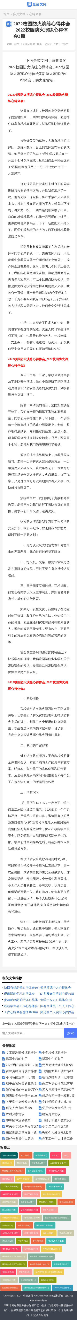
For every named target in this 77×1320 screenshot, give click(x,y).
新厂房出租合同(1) (35, 1171)
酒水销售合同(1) (60, 1179)
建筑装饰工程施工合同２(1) (13, 1264)
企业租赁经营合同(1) (10, 1288)
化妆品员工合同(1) (32, 1218)
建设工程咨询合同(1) (51, 1194)
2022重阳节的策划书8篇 (22, 1065)
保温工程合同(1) (38, 1163)
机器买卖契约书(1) (61, 1264)
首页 (6, 14)
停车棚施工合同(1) (56, 1171)
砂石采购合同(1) (9, 1210)
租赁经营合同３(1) (28, 1280)
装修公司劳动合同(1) (10, 1218)
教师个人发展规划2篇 (56, 1132)
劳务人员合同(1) (49, 1210)
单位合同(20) (7, 1241)
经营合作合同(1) (24, 1225)
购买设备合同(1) (27, 1202)
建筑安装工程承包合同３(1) (13, 1257)
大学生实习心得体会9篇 (56, 1000)
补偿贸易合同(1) (9, 1280)
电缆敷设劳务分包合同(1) (12, 1171)
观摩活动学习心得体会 (19, 993)
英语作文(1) (7, 1163)
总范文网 (28, 1295)
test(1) (66, 1155)
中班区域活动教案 (18, 1120)
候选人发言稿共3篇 (19, 1108)
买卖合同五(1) (8, 1272)
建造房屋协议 (51, 1114)
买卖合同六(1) (24, 1272)
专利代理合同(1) (31, 1249)
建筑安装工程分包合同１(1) (41, 1257)
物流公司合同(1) (31, 1233)
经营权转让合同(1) (46, 1202)
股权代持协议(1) (42, 1179)
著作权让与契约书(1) (10, 1249)
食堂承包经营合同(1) (10, 1233)
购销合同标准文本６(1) (39, 1264)
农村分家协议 (15, 1114)
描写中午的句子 (53, 1059)
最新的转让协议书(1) (44, 1225)
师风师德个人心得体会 (55, 987)
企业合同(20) (7, 1225)
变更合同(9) (23, 1241)
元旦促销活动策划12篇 (57, 1065)
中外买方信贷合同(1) (62, 1288)
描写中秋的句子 (17, 1059)
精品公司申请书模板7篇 (58, 1095)
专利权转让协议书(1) (51, 1249)
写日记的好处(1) (9, 1155)
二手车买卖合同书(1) (10, 1187)
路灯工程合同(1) (31, 1194)
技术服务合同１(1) (56, 1241)
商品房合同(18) (66, 1233)
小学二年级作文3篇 (55, 1126)
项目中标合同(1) (55, 1187)
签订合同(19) (38, 1241)
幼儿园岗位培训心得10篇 (57, 993)
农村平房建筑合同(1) (10, 1194)
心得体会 (35, 14)
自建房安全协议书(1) (58, 1163)
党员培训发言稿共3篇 (56, 1108)
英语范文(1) (22, 1163)
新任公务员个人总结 (20, 1138)
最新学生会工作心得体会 (21, 1006)
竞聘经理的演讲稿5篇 (56, 1101)
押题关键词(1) (41, 1155)
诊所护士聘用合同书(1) (33, 1187)
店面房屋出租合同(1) (29, 1210)
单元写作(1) (25, 1155)
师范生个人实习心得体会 (57, 1012)
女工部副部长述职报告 (21, 1052)
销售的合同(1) (48, 1233)
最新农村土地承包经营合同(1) (57, 1218)
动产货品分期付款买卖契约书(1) (49, 1272)
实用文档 (19, 14)
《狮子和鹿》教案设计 (57, 1120)
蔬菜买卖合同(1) (9, 1202)
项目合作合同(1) (66, 1202)
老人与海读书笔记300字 (58, 1089)
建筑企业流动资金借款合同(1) (36, 1288)
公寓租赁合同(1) (47, 1280)
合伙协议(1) (7, 1179)
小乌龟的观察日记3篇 (20, 1077)
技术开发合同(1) (23, 1179)
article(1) (55, 1155)
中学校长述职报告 (54, 1052)
